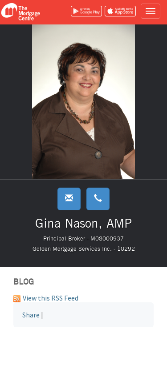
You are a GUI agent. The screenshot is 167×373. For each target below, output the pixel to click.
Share (31, 314)
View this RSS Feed (45, 297)
